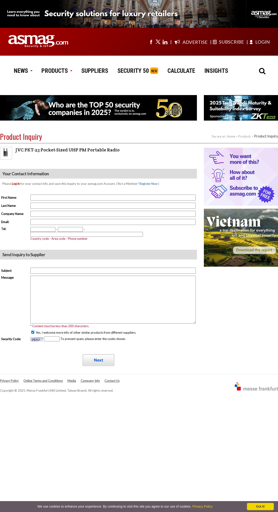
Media (71, 381)
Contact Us (112, 381)
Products (244, 136)
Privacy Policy (9, 381)
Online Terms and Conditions (43, 381)
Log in (16, 184)
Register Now (148, 184)
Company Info (90, 381)
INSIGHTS (216, 70)
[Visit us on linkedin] (165, 42)
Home (231, 136)
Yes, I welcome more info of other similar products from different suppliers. (85, 332)
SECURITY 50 (133, 70)
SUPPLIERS (94, 70)
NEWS (23, 70)
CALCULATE (181, 70)
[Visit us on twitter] (158, 42)
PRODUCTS (56, 70)
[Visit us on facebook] (151, 42)
